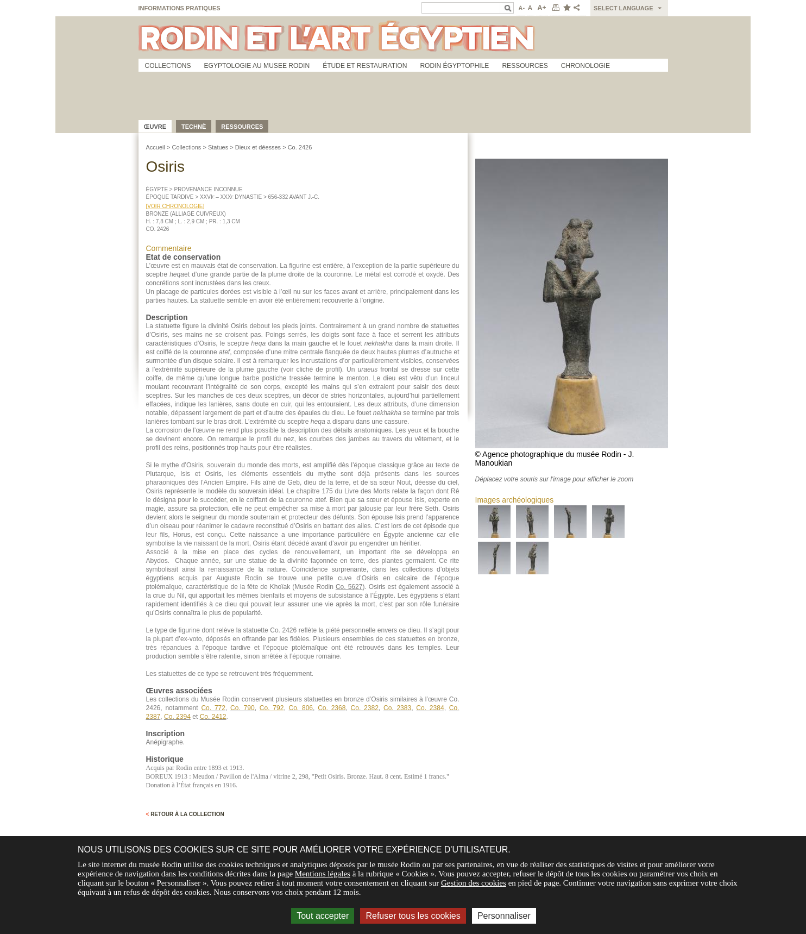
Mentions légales (322, 873)
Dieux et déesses (258, 147)
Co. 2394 (177, 716)
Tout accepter (323, 915)
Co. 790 (242, 708)
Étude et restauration (365, 66)
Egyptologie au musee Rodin (257, 66)
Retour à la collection (185, 814)
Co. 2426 (300, 147)
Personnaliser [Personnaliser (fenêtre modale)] (504, 915)
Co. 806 (300, 708)
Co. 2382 (365, 708)
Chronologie (585, 66)
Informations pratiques (179, 8)
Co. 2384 (430, 708)
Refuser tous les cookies (413, 915)
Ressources (524, 66)
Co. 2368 (331, 708)
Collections (168, 66)
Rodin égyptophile (454, 66)
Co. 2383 (397, 708)
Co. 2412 (213, 716)
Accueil (155, 147)
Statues (218, 147)
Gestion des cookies (473, 883)
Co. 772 (213, 708)
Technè (193, 126)
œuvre (155, 126)
